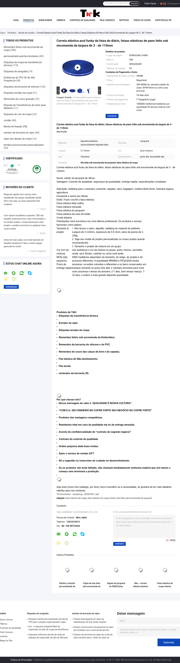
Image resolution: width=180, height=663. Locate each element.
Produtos (28, 20)
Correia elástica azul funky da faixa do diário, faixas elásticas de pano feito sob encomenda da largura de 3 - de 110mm (78, 100)
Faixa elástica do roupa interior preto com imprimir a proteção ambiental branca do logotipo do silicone (165, 585)
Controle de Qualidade (82, 20)
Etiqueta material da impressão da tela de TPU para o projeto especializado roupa (48, 620)
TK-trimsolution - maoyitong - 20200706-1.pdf (78, 494)
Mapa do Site (6, 640)
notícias (124, 20)
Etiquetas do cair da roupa (18, 114)
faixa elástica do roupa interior (102, 498)
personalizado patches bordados (21, 56)
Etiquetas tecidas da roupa (18, 92)
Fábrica (61, 20)
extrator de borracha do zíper (19, 132)
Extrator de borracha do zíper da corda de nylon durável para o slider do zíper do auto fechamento (93, 636)
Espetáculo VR (163, 20)
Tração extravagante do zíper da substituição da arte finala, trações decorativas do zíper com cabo (90, 621)
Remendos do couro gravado (19, 99)
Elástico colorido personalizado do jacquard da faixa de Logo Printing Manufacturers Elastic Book (67, 585)
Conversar (112, 116)
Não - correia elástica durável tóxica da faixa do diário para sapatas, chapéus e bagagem (140, 585)
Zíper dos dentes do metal (18, 138)
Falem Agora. (150, 3)
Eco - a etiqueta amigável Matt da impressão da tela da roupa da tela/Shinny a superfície (48, 628)
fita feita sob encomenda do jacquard (134, 498)
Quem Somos (45, 20)
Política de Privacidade (21, 660)
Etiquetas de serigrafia (16, 71)
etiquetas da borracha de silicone (21, 86)
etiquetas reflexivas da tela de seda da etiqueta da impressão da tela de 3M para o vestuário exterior (48, 636)
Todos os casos (142, 20)
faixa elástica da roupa (76, 498)
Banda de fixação (27, 33)
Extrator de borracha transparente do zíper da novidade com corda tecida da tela (93, 628)
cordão (7, 120)
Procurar (134, 4)
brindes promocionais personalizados (24, 144)
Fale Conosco (107, 20)
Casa (16, 20)
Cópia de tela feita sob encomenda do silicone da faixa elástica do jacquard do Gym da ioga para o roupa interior (91, 585)
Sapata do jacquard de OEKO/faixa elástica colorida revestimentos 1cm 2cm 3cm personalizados (116, 585)
